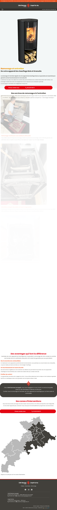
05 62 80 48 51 (11, 496)
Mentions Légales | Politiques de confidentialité (41, 506)
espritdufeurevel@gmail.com (22, 501)
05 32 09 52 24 (11, 501)
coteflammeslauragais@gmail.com (24, 496)
